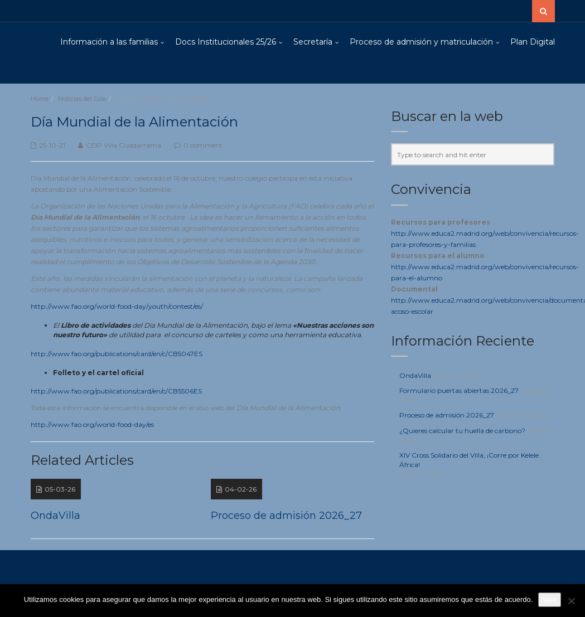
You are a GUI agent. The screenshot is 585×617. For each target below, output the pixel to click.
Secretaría (312, 42)
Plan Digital (532, 42)
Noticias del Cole (82, 99)
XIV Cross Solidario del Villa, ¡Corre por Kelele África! (469, 460)
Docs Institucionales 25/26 (225, 42)
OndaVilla (415, 375)
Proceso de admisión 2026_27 (446, 415)
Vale (550, 599)
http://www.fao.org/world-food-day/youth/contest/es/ (117, 306)
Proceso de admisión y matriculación (421, 42)
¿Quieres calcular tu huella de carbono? (462, 430)
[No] (571, 600)
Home (40, 99)
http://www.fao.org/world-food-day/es (92, 424)
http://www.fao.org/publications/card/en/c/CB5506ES (116, 391)
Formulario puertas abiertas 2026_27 (459, 390)
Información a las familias (109, 42)
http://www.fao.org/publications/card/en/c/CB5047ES (116, 353)
